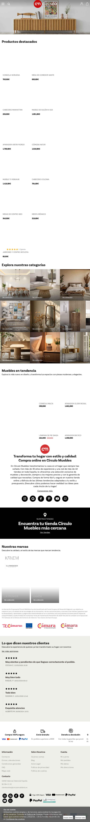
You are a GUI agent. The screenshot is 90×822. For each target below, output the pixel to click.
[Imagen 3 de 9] (75, 285)
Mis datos (65, 762)
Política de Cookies (35, 814)
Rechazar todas (80, 817)
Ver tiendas (45, 533)
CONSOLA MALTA (46, 403)
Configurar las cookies (15, 819)
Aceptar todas (68, 817)
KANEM (37, 596)
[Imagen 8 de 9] (45, 347)
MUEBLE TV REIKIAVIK (11, 179)
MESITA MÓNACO (39, 214)
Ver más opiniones (10, 652)
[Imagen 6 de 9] (75, 316)
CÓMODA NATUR (38, 144)
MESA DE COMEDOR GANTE (43, 75)
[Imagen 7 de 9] (15, 347)
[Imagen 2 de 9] (45, 285)
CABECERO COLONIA (40, 179)
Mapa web (6, 769)
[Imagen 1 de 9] (15, 285)
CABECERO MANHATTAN (12, 110)
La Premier (11, 596)
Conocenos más (45, 490)
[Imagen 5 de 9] (45, 316)
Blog (33, 759)
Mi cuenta (65, 755)
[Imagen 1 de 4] (45, 17)
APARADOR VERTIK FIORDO (14, 144)
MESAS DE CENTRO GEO (12, 214)
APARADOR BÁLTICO (73, 435)
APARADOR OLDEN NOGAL (75, 403)
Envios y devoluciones (11, 759)
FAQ (3, 766)
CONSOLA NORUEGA (11, 75)
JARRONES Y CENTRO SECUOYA (15, 252)
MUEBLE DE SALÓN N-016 (42, 110)
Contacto (6, 755)
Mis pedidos (66, 759)
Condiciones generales (11, 762)
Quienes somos (37, 755)
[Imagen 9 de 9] (75, 347)
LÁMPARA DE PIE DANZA (48, 435)
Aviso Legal (35, 762)
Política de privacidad (40, 766)
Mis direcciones (67, 766)
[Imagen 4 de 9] (15, 316)
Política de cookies (39, 769)
